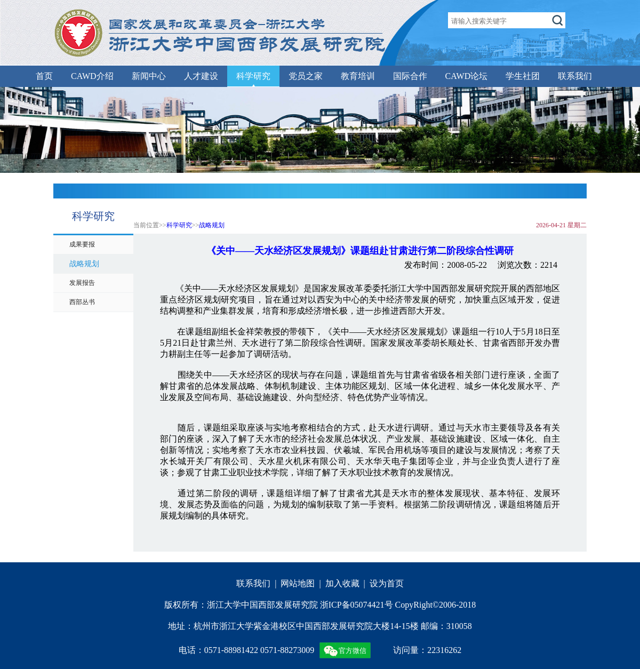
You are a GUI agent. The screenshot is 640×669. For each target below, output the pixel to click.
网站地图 (298, 583)
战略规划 (212, 225)
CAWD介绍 (92, 76)
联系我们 (575, 76)
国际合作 (410, 76)
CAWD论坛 (466, 76)
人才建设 (201, 76)
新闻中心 (149, 76)
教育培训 (358, 76)
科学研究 (253, 76)
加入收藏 (342, 583)
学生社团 (523, 76)
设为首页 (387, 583)
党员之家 (306, 76)
